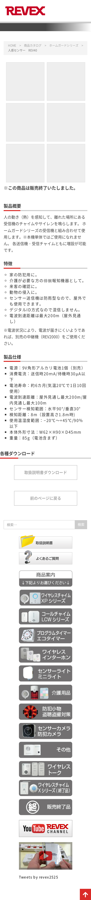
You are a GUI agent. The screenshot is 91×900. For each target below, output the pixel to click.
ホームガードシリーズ (63, 45)
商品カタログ (32, 45)
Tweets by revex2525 (38, 876)
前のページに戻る (45, 498)
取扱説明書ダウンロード (45, 472)
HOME (12, 45)
